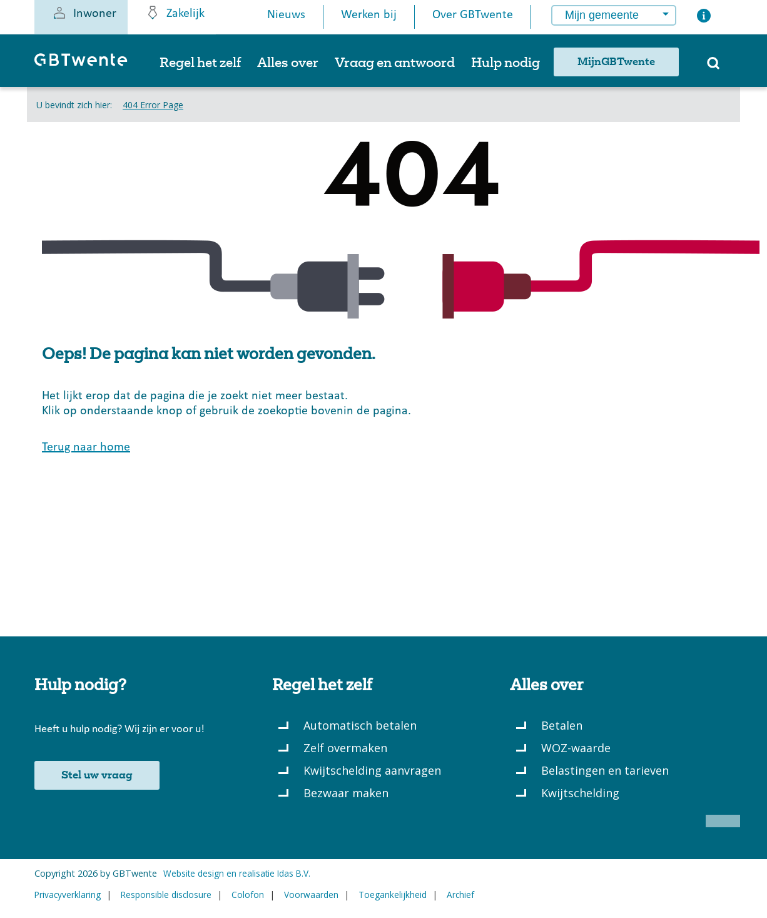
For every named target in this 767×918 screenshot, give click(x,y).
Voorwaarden (311, 894)
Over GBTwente (472, 15)
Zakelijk (175, 12)
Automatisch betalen (360, 725)
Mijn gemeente (602, 15)
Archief (460, 894)
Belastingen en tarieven (605, 770)
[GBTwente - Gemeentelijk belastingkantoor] (87, 65)
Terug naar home (86, 447)
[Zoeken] (713, 67)
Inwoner (84, 12)
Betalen (561, 725)
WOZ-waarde (576, 747)
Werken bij (369, 15)
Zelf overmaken (345, 747)
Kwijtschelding (580, 792)
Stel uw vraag (97, 775)
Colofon (247, 894)
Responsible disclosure (166, 894)
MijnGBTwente (616, 62)
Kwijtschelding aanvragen (372, 770)
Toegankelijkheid (392, 894)
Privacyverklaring (67, 894)
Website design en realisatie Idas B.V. (236, 873)
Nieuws (286, 15)
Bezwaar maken (346, 792)
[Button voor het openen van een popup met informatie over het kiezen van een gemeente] (703, 18)
